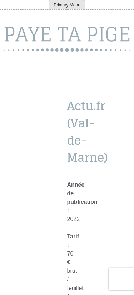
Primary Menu (67, 5)
